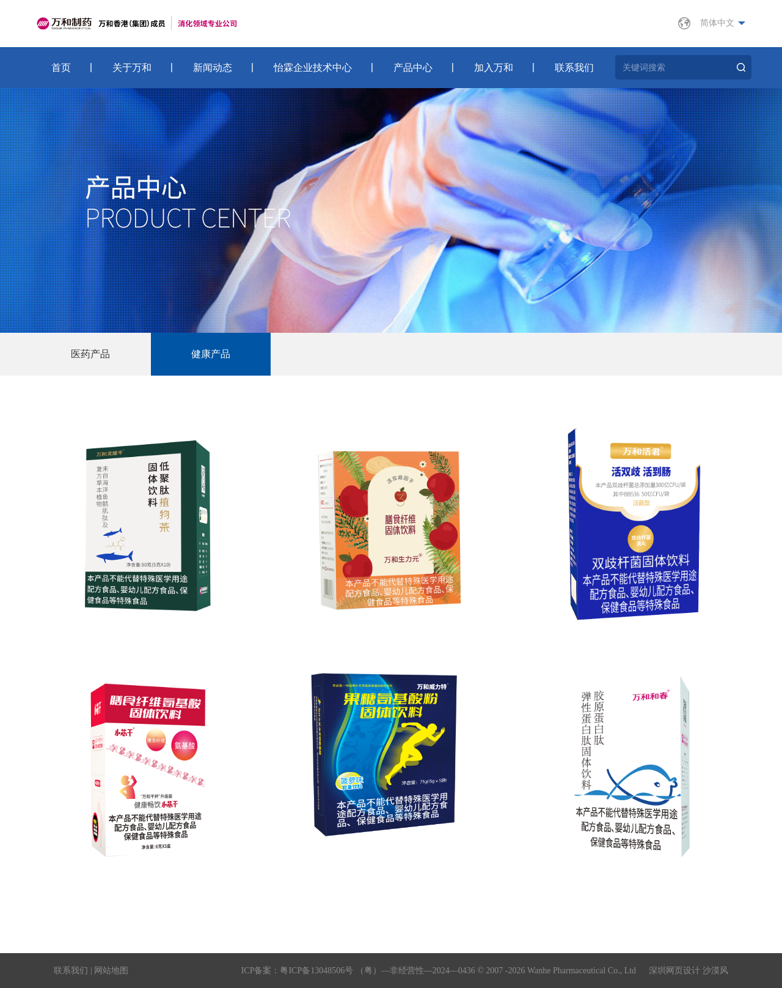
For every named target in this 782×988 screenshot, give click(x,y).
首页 (61, 67)
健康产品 (210, 354)
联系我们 (574, 67)
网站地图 (111, 970)
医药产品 (90, 354)
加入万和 (493, 67)
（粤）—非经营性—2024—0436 (415, 970)
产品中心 (413, 67)
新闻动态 (212, 67)
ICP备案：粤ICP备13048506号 (297, 970)
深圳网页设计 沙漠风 (688, 970)
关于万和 (132, 67)
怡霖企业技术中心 (313, 67)
